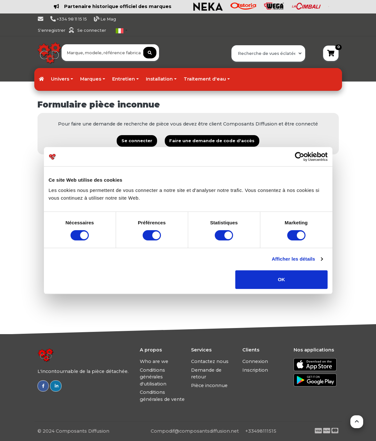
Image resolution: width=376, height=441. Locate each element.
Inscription (255, 370)
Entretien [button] (123, 79)
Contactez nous (210, 361)
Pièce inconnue (209, 385)
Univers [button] (60, 79)
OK (281, 279)
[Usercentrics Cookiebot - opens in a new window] (300, 156)
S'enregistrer (52, 30)
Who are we (154, 361)
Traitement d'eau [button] (205, 79)
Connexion (255, 361)
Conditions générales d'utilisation (153, 377)
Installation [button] (159, 79)
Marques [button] (90, 79)
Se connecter (91, 30)
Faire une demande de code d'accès (212, 140)
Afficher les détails (293, 259)
